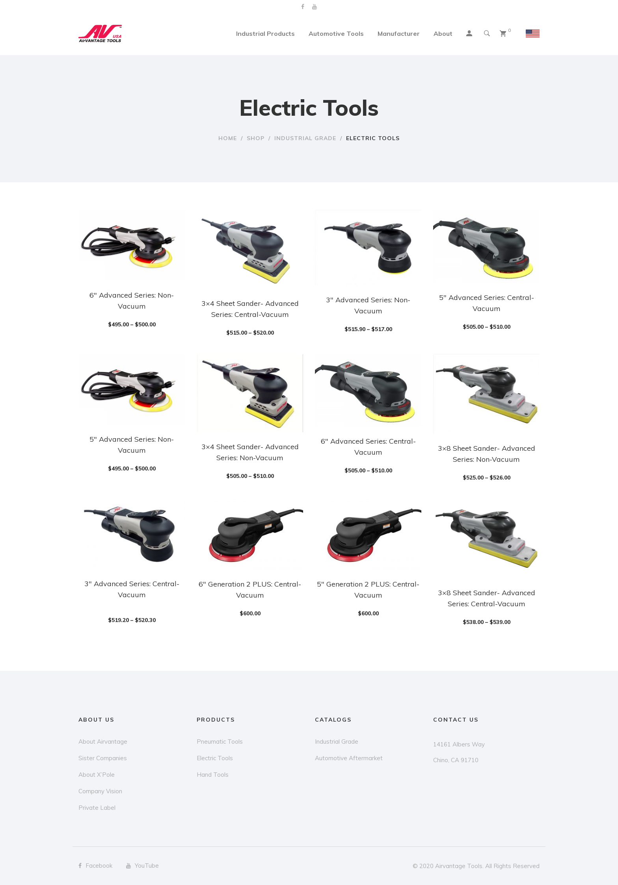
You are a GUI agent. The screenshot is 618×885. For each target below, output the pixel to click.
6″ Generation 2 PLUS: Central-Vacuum (250, 590)
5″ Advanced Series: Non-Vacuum (131, 445)
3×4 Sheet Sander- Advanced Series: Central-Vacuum (250, 309)
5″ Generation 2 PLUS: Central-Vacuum (368, 590)
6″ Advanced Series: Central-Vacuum (368, 447)
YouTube (314, 6)
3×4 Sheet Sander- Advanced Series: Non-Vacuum (250, 452)
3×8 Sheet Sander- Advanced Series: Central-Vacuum (486, 598)
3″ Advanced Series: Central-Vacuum (131, 589)
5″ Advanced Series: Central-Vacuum (486, 303)
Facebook (302, 6)
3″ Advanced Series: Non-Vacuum (368, 305)
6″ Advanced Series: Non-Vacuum (131, 301)
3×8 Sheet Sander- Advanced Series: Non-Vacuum (486, 454)
